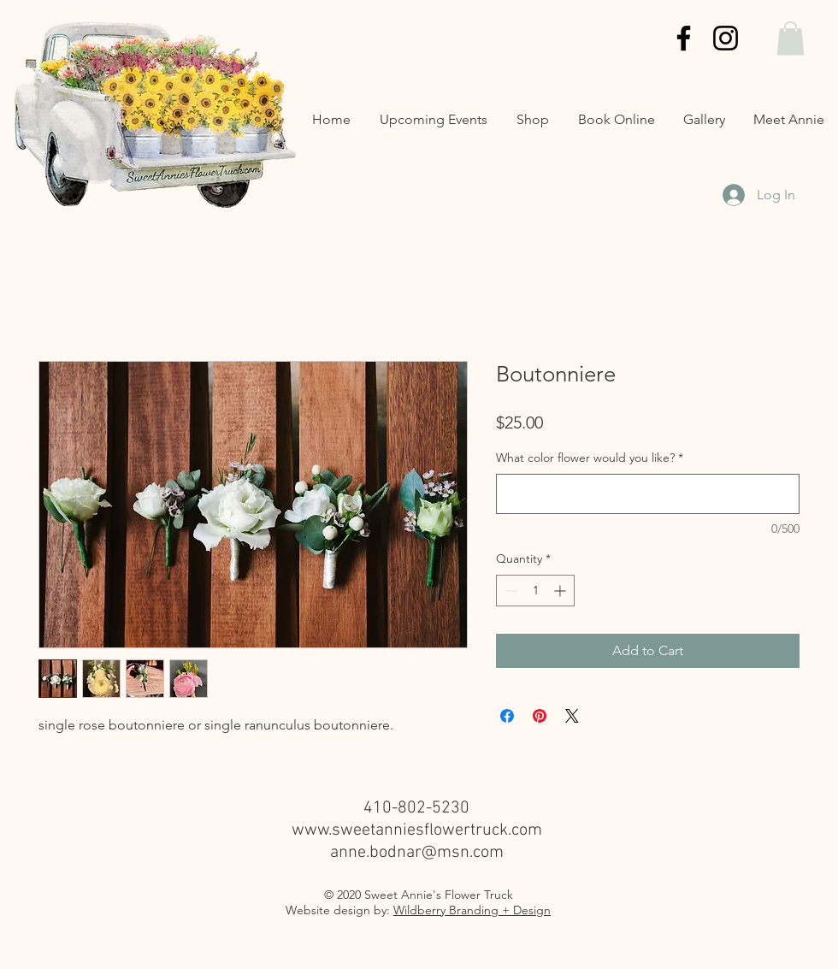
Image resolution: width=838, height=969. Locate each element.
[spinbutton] (535, 591)
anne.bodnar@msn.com (417, 852)
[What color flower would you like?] (648, 494)
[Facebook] (683, 38)
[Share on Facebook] (507, 716)
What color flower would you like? (589, 457)
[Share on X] (572, 716)
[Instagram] (725, 38)
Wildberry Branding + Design (472, 910)
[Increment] (561, 591)
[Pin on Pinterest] (539, 716)
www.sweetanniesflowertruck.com (417, 830)
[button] (790, 38)
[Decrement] (509, 591)
